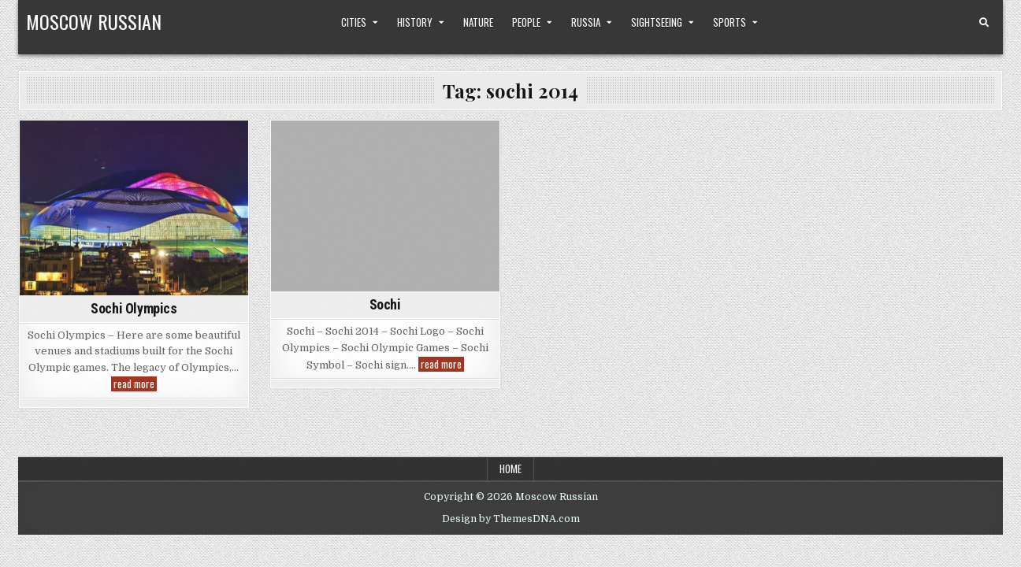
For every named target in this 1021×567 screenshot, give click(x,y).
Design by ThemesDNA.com (511, 518)
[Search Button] (984, 23)
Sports (729, 22)
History (415, 22)
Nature (478, 22)
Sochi (385, 304)
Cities (353, 22)
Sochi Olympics (133, 308)
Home (510, 468)
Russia (585, 22)
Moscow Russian (94, 21)
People (526, 22)
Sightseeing (656, 22)
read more (135, 383)
